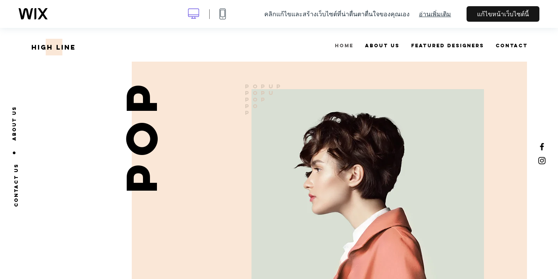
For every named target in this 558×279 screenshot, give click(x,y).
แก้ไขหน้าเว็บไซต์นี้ (503, 14)
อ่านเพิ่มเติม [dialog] (435, 14)
